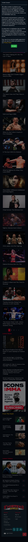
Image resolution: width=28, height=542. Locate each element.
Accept (14, 46)
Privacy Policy (7, 42)
